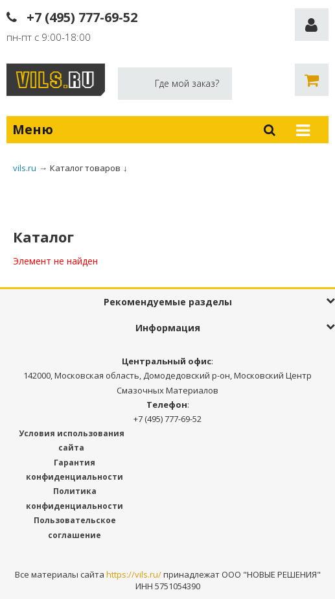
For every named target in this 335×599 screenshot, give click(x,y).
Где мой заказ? (187, 83)
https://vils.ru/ (133, 574)
